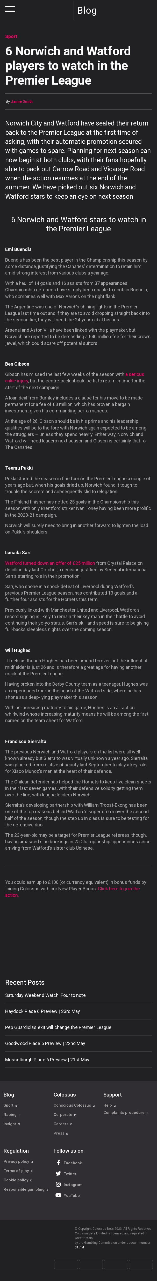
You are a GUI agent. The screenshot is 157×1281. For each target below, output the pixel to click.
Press (61, 1133)
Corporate (65, 1114)
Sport (11, 1105)
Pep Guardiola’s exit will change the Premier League (58, 1027)
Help (109, 1105)
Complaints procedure (126, 1114)
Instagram (68, 1184)
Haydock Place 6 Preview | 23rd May (42, 1011)
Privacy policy (18, 1161)
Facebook (68, 1163)
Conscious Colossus (74, 1105)
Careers (63, 1124)
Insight (12, 1124)
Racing (12, 1114)
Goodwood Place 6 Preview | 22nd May (45, 1043)
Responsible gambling (26, 1189)
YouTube (67, 1195)
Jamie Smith (22, 101)
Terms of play (18, 1170)
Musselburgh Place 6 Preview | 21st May (47, 1059)
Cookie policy (18, 1180)
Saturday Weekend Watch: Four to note (45, 995)
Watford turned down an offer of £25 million (50, 563)
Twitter (65, 1173)
